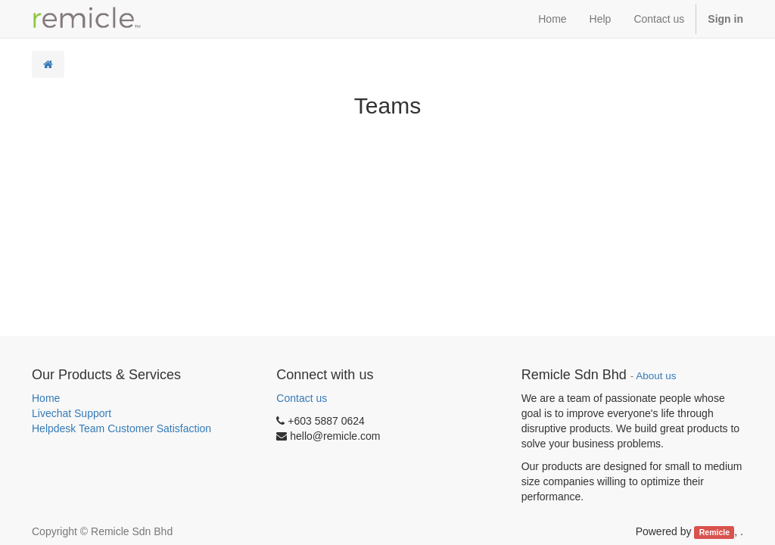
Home (46, 398)
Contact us (301, 398)
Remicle (714, 532)
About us (656, 376)
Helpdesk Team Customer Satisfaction (121, 428)
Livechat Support (71, 413)
